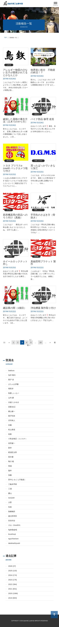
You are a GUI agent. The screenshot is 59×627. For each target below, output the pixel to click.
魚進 (10, 507)
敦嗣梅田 (11, 511)
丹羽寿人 (11, 420)
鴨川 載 (11, 461)
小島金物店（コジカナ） (17, 439)
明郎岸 (10, 389)
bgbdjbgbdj (12, 530)
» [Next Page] (50, 342)
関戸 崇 (11, 380)
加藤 (10, 475)
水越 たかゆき (13, 402)
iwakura (11, 371)
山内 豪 (11, 398)
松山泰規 (11, 430)
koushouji (12, 534)
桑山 (10, 493)
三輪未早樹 (12, 484)
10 (41, 342)
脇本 (10, 471)
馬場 (10, 466)
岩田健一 (11, 443)
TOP (5, 37)
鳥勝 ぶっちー (13, 393)
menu (55, 5)
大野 (10, 502)
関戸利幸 (11, 416)
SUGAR (11, 498)
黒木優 (10, 457)
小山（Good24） (14, 525)
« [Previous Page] (9, 342)
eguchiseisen (13, 539)
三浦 (10, 489)
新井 (10, 448)
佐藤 (10, 425)
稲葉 (10, 434)
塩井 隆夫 (12, 375)
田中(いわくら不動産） (17, 480)
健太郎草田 (12, 516)
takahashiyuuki (14, 543)
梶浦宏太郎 (12, 452)
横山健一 (11, 411)
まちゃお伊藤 (13, 384)
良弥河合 (11, 521)
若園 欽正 (12, 407)
